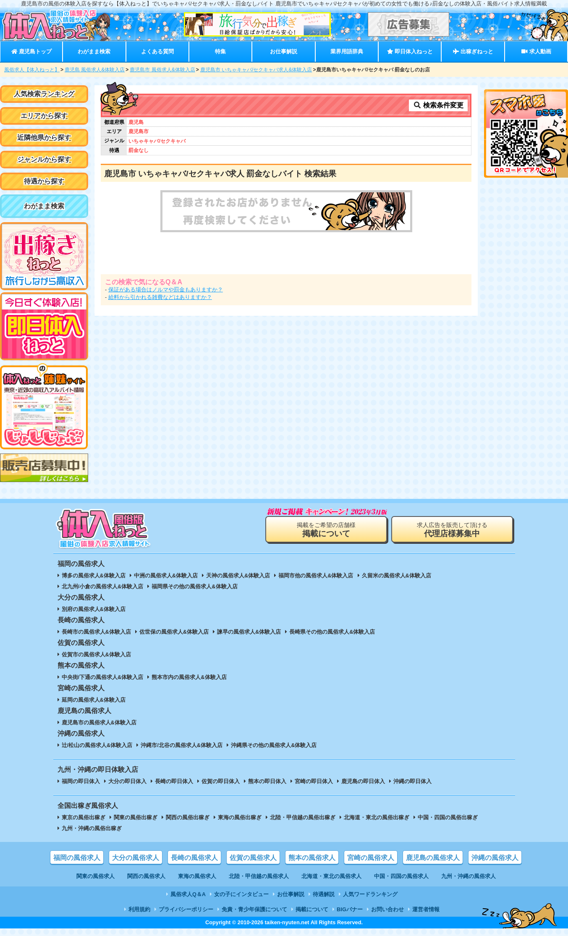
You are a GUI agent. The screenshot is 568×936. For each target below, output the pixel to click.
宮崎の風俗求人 (370, 857)
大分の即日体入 (127, 781)
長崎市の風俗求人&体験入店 (96, 632)
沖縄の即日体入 (412, 781)
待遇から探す (44, 181)
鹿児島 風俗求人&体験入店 (95, 70)
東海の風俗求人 (197, 876)
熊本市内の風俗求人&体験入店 (189, 677)
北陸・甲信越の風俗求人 (259, 876)
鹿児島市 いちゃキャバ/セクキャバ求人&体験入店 (256, 70)
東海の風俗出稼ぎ (240, 817)
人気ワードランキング (370, 894)
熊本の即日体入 (267, 781)
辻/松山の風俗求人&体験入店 (97, 745)
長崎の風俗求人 (194, 857)
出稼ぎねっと (473, 51)
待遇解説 (324, 894)
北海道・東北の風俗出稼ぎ (376, 817)
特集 (220, 51)
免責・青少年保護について (254, 909)
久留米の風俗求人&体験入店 (396, 575)
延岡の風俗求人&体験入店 (94, 700)
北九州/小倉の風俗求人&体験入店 (103, 586)
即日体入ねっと (410, 51)
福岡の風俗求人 (76, 857)
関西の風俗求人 (146, 876)
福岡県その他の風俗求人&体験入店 (194, 586)
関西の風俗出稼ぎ (187, 817)
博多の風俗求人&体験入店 (94, 575)
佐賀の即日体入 (221, 781)
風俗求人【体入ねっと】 (32, 70)
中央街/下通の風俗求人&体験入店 (103, 677)
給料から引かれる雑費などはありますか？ (160, 297)
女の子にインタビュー (241, 894)
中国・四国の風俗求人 (401, 876)
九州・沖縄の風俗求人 (468, 876)
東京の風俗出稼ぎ (83, 817)
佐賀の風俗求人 (253, 857)
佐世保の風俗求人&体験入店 (174, 632)
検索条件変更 (438, 105)
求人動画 (536, 51)
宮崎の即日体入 (314, 781)
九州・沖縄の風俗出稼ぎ (92, 828)
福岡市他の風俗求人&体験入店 (315, 575)
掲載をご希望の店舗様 (326, 530)
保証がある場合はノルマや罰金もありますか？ (165, 289)
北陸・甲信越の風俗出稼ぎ (302, 817)
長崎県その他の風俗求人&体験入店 (332, 632)
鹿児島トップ (31, 51)
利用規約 (139, 909)
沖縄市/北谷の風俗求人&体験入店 (181, 745)
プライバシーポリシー (186, 909)
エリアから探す (44, 115)
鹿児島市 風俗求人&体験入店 (162, 70)
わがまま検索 (94, 51)
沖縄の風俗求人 (494, 857)
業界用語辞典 (346, 51)
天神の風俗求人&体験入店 (238, 575)
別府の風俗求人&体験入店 (94, 609)
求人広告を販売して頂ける (452, 530)
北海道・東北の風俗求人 (331, 876)
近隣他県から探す (44, 137)
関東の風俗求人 (95, 876)
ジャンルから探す (44, 159)
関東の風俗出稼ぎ (135, 817)
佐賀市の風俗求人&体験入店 (96, 654)
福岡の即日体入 (81, 781)
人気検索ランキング (44, 93)
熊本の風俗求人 (311, 857)
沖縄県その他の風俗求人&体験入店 (274, 745)
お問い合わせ (387, 909)
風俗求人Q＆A (188, 894)
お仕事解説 (283, 51)
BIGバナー (350, 909)
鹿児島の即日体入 (363, 781)
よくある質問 (157, 51)
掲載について (312, 909)
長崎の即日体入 (174, 781)
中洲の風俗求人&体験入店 (166, 575)
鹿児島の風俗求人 (433, 857)
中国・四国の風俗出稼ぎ (448, 817)
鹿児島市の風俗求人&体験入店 (99, 722)
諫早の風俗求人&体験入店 (249, 632)
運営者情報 (426, 909)
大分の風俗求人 (135, 857)
